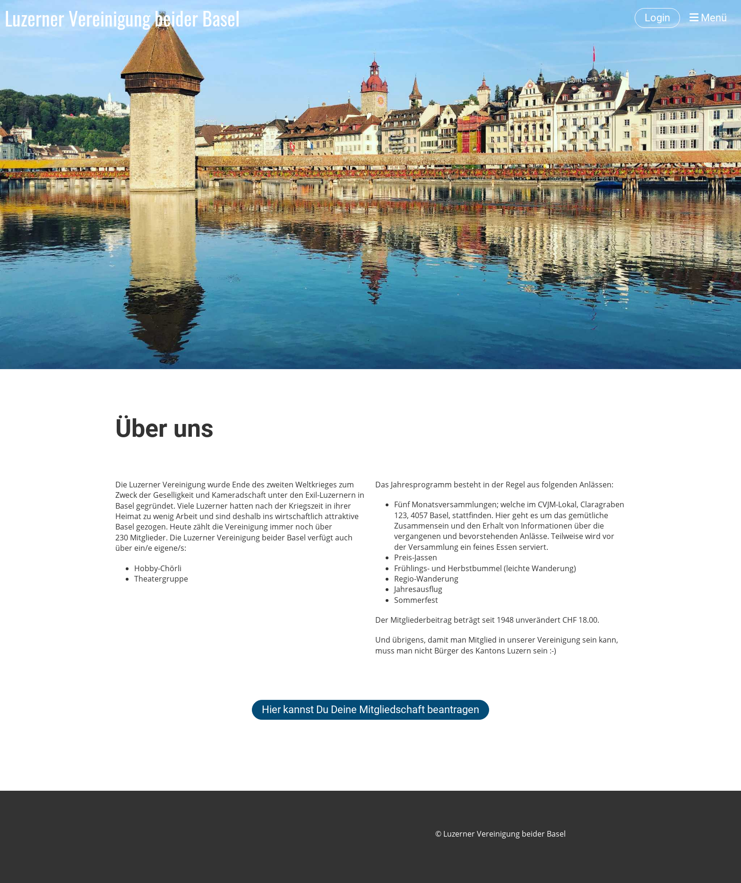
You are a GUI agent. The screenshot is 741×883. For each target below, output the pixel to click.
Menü (708, 18)
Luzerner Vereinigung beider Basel (122, 18)
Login (657, 18)
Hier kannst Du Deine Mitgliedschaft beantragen (370, 709)
